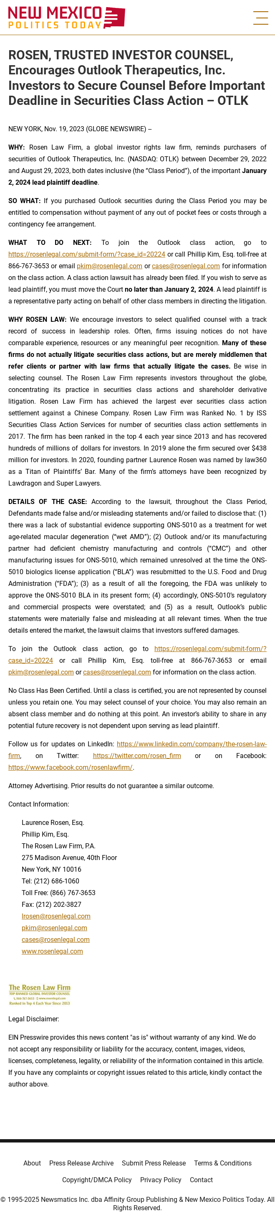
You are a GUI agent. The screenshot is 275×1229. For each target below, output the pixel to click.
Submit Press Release (154, 1163)
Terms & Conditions (223, 1163)
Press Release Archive (81, 1163)
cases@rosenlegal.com (186, 266)
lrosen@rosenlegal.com (56, 916)
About (32, 1163)
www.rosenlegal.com (52, 951)
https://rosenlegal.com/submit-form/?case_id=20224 (86, 254)
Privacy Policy (161, 1180)
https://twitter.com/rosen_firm (137, 756)
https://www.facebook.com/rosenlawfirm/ (70, 767)
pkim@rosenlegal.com (109, 266)
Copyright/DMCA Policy (97, 1180)
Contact (201, 1180)
